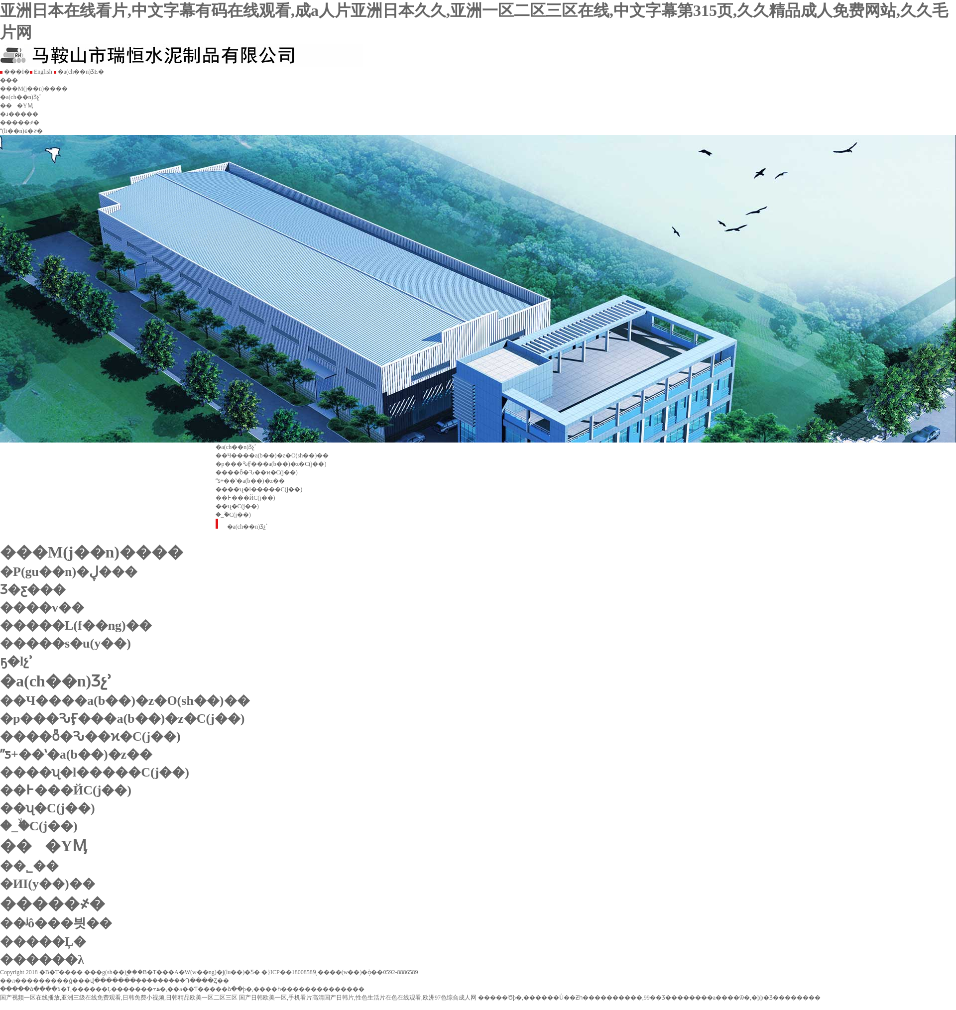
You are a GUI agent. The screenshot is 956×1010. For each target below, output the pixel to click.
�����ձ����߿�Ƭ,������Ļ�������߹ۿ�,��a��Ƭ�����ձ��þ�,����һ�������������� (182, 989)
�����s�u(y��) (65, 643)
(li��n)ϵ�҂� (21, 130)
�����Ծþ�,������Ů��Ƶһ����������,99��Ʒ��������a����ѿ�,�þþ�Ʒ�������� (649, 997)
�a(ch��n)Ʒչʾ (20, 97)
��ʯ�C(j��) (237, 506)
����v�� (42, 607)
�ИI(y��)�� (53, 884)
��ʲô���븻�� (56, 923)
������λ (42, 959)
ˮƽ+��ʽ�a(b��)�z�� (250, 480)
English (41, 71)
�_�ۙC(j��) (233, 514)
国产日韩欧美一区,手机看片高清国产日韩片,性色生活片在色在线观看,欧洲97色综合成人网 (358, 997)
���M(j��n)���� (34, 88)
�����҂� (19, 122)
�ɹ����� (19, 114)
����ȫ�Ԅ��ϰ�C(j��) (257, 472)
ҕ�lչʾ (16, 661)
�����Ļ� (43, 941)
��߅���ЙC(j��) (245, 497)
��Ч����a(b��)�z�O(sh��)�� (272, 455)
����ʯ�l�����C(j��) (259, 489)
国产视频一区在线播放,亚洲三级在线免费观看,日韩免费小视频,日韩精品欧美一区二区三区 (119, 997)
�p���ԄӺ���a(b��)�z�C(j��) (271, 463)
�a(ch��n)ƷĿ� (79, 71)
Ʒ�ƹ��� (33, 589)
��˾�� (34, 866)
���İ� (15, 71)
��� (9, 80)
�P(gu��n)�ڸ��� (68, 571)
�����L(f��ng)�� (76, 625)
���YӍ (16, 105)
